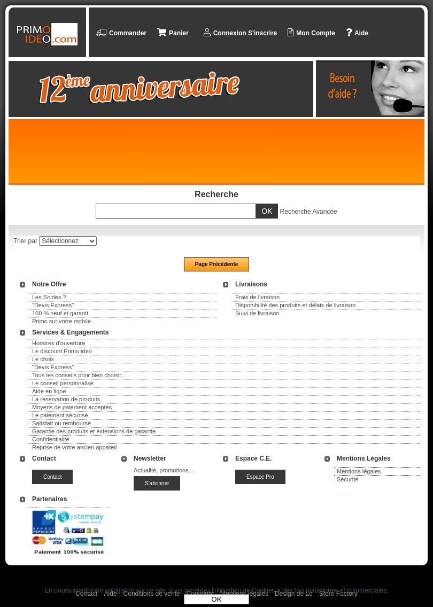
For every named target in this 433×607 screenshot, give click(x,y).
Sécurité (347, 479)
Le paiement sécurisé (60, 415)
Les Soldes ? (49, 297)
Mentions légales (359, 471)
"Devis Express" (53, 305)
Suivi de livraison (257, 313)
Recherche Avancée (308, 211)
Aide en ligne (49, 391)
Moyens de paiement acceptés (72, 407)
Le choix (43, 359)
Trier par (25, 241)
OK (216, 599)
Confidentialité (50, 439)
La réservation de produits (66, 399)
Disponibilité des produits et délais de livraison (295, 305)
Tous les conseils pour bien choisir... (79, 375)
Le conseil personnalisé (63, 383)
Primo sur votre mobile (61, 321)
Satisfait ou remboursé (61, 423)
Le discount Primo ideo (62, 351)
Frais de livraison (257, 297)
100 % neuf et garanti (60, 313)
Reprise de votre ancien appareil (74, 447)
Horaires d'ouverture (58, 343)
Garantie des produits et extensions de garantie (94, 431)
